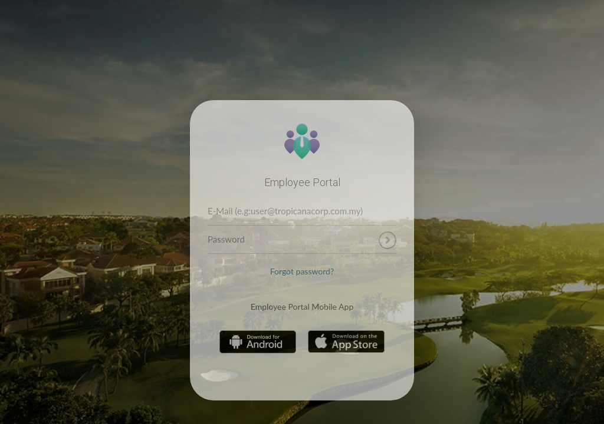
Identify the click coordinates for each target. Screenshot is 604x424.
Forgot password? (302, 271)
